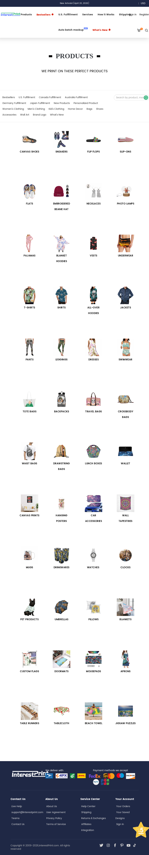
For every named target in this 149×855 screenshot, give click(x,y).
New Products (62, 103)
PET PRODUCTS (29, 619)
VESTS (93, 256)
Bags (89, 109)
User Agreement (56, 812)
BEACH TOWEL (93, 723)
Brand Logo (39, 115)
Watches (93, 567)
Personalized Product (86, 103)
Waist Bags (29, 463)
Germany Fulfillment (14, 103)
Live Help (16, 806)
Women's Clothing (13, 109)
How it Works (106, 15)
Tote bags (30, 412)
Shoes (99, 109)
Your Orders (123, 806)
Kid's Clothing (56, 109)
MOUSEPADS (93, 671)
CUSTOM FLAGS (29, 671)
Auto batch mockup (73, 29)
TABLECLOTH (61, 723)
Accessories (9, 115)
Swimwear (125, 360)
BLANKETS (125, 619)
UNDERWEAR (125, 256)
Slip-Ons (125, 152)
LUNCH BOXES (93, 463)
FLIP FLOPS (93, 152)
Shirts (61, 308)
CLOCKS (125, 567)
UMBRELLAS (61, 619)
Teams (15, 818)
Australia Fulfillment (76, 97)
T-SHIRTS (29, 308)
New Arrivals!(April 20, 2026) (74, 3)
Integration (87, 830)
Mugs (29, 567)
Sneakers (61, 152)
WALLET (125, 463)
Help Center (88, 806)
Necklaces (94, 204)
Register (144, 15)
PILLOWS (93, 619)
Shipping (86, 812)
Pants (30, 360)
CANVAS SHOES (29, 152)
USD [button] (144, 3)
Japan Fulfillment (40, 103)
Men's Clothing (36, 109)
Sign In (120, 824)
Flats (29, 204)
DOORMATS (61, 671)
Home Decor (75, 109)
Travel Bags (93, 412)
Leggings (61, 360)
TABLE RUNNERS (29, 723)
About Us (51, 806)
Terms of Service (56, 824)
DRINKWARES (61, 567)
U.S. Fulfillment (68, 15)
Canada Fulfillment (50, 97)
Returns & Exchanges (93, 818)
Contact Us (17, 824)
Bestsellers (8, 97)
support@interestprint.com (27, 812)
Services (87, 15)
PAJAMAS (30, 256)
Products (26, 15)
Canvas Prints (29, 515)
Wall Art (24, 115)
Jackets (125, 308)
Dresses (93, 360)
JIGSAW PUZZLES (125, 723)
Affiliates (86, 824)
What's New (102, 30)
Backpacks (61, 412)
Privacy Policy (54, 818)
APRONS (125, 671)
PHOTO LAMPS (125, 204)
